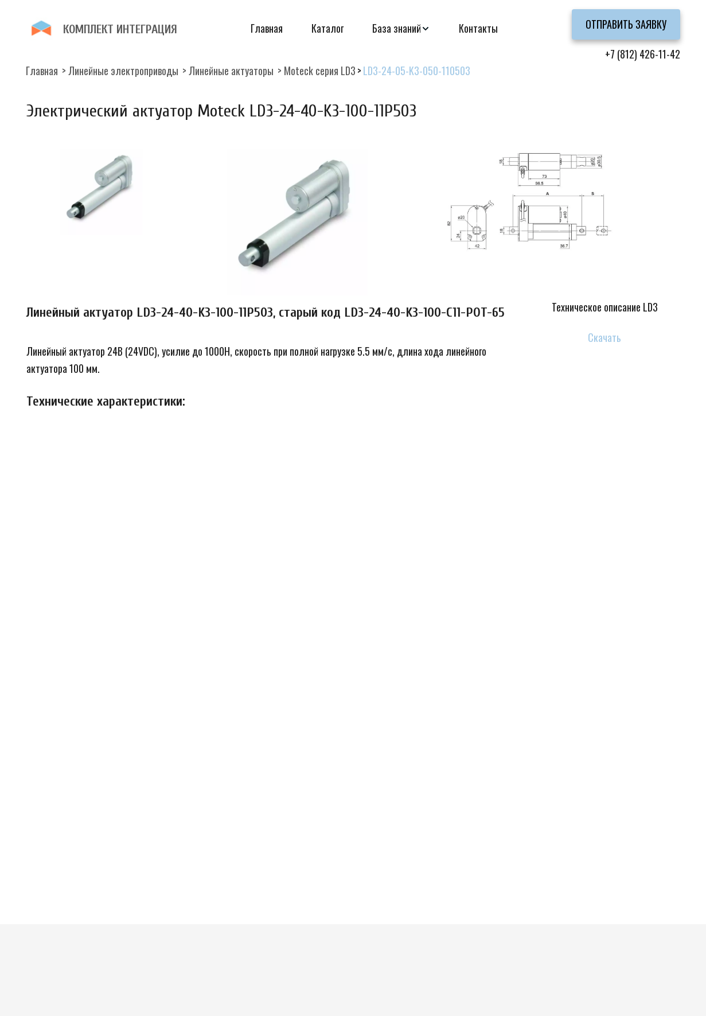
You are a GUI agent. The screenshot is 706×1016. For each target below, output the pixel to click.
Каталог (327, 28)
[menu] (353, 28)
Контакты (478, 28)
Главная (267, 28)
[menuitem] (266, 28)
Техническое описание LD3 (605, 306)
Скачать (604, 337)
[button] (401, 28)
